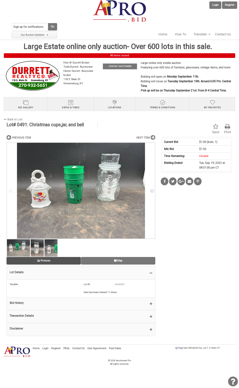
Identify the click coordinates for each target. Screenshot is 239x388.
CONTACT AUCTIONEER (120, 66)
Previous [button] (10, 191)
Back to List (13, 119)
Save (215, 129)
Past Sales (115, 348)
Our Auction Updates (34, 34)
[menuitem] (163, 34)
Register (229, 4)
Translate (200, 34)
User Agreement (96, 348)
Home (163, 34)
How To (180, 34)
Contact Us (223, 34)
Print (227, 129)
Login (215, 4)
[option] (81, 190)
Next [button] (151, 191)
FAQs (66, 348)
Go (52, 26)
